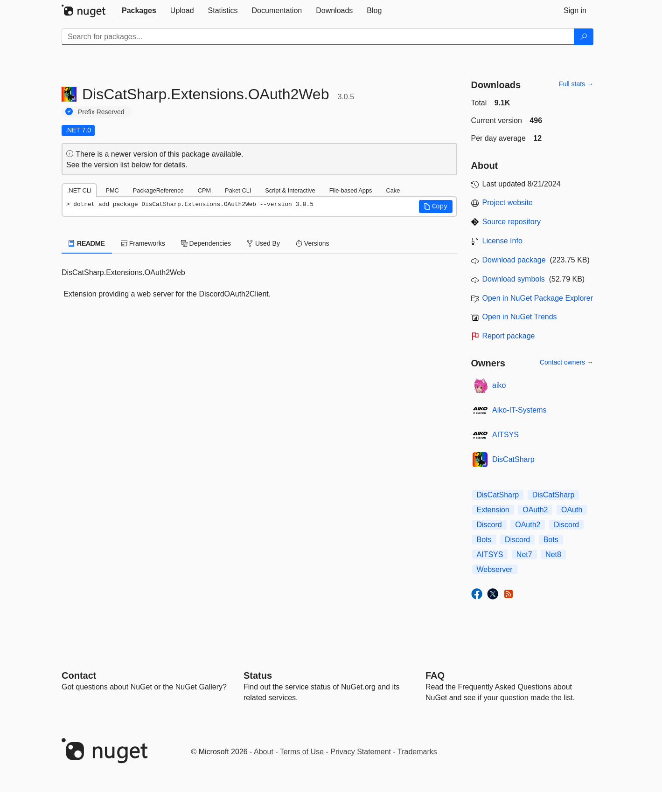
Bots (484, 540)
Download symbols (513, 279)
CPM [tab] (204, 190)
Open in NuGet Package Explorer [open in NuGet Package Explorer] (537, 298)
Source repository (511, 222)
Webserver (495, 569)
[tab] (139, 10)
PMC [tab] (111, 190)
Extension (493, 510)
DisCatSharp (513, 459)
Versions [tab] (312, 243)
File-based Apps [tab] (350, 190)
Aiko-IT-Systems (519, 410)
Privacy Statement (360, 752)
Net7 (524, 554)
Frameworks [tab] (143, 243)
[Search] (583, 36)
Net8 (553, 554)
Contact (79, 675)
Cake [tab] (393, 190)
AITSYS (505, 435)
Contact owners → (566, 362)
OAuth (571, 510)
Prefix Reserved (101, 112)
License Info (502, 241)
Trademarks (417, 752)
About (263, 752)
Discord (489, 525)
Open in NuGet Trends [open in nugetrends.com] (519, 317)
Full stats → (576, 84)
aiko (499, 385)
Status (258, 675)
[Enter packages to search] (318, 36)
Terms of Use (302, 752)
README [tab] (87, 243)
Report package (508, 336)
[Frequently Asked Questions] (435, 675)
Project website (507, 203)
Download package (514, 260)
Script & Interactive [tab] (290, 190)
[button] (436, 206)
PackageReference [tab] (158, 190)
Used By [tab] (263, 243)
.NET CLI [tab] (79, 190)
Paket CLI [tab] (238, 190)
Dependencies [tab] (206, 243)
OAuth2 (535, 510)
